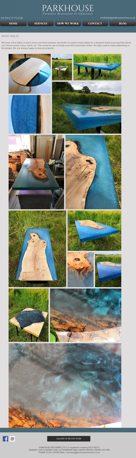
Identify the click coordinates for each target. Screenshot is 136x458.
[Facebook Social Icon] (5, 439)
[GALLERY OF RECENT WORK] (68, 439)
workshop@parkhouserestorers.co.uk (83, 452)
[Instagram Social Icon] (12, 439)
